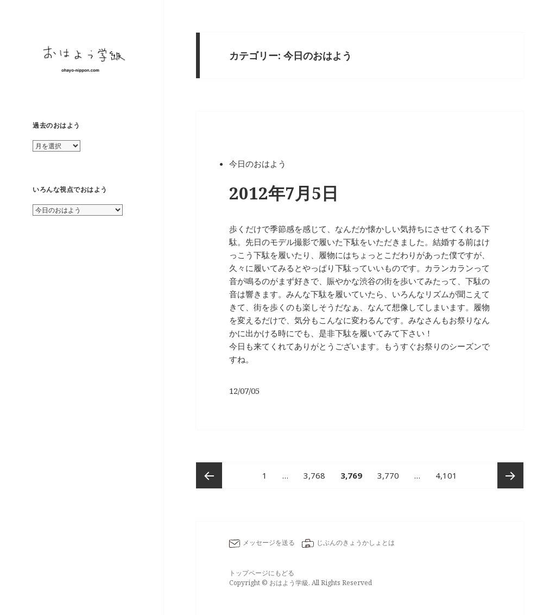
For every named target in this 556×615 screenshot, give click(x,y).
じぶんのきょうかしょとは (356, 542)
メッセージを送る (269, 542)
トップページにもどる (261, 573)
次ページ (510, 475)
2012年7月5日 (283, 192)
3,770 (388, 475)
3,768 (314, 475)
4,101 (446, 475)
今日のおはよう (257, 163)
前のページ (209, 475)
